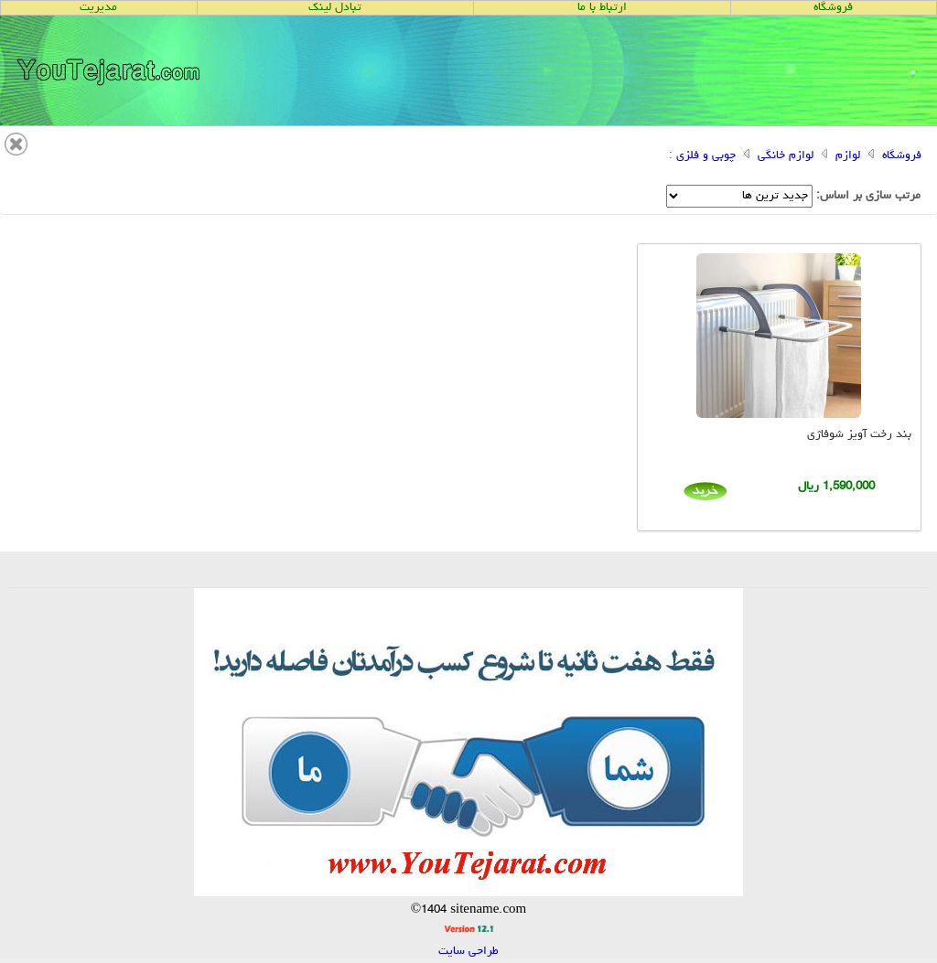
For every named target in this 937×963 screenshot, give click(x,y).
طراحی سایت (468, 951)
